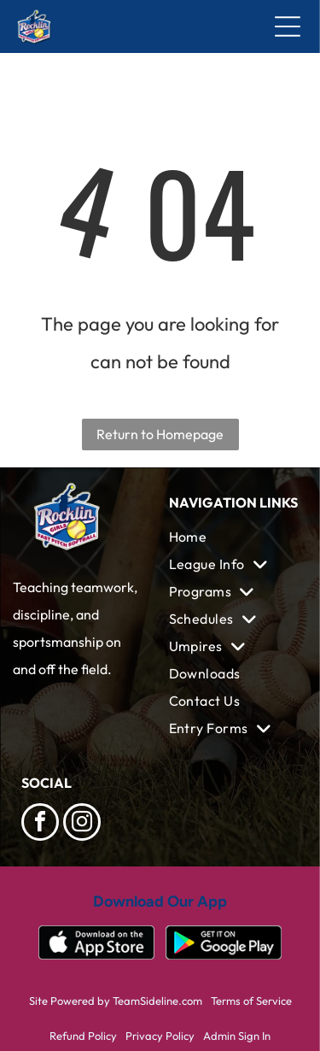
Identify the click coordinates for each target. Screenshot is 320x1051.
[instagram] (82, 824)
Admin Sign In (237, 1035)
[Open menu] (287, 26)
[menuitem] (234, 536)
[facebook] (40, 824)
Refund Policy (83, 1035)
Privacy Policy (160, 1035)
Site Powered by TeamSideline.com (115, 1000)
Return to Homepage (160, 434)
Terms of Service (251, 1000)
